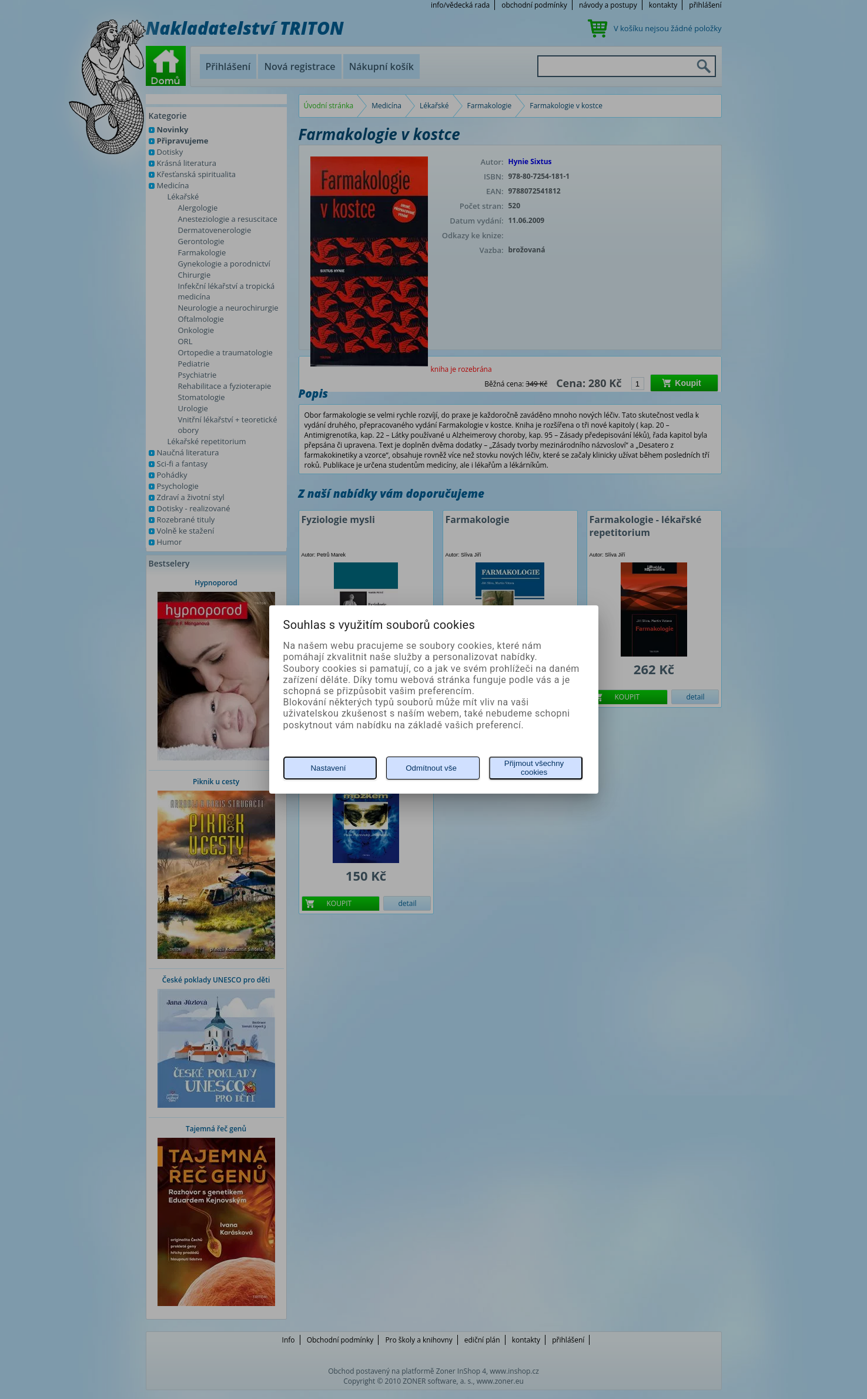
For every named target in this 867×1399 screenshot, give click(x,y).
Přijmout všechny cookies (534, 768)
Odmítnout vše (431, 768)
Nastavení (328, 768)
